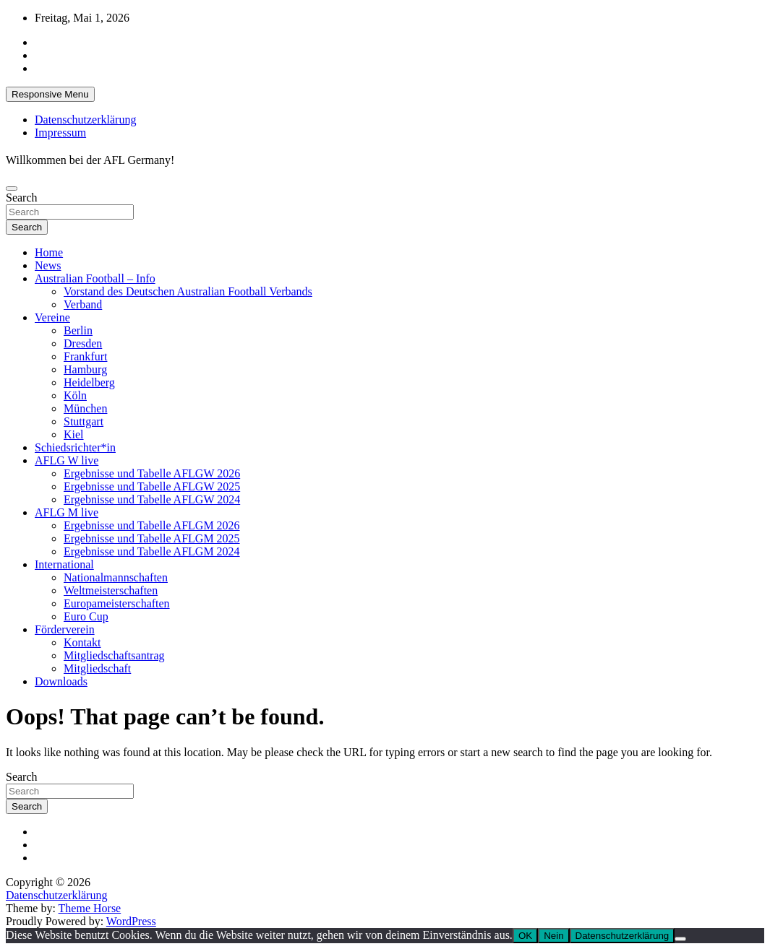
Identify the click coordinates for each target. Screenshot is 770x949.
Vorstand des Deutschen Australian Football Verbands (188, 291)
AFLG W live (66, 460)
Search (22, 197)
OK (525, 935)
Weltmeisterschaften (111, 590)
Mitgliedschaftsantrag (114, 655)
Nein (553, 935)
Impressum (60, 132)
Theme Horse (90, 908)
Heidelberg (89, 382)
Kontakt (82, 642)
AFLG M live (66, 512)
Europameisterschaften (117, 603)
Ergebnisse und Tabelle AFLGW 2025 (152, 486)
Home (49, 252)
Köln (75, 395)
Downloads (61, 681)
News (48, 265)
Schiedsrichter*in (75, 447)
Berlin (78, 330)
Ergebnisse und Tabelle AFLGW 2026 (152, 473)
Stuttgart (83, 421)
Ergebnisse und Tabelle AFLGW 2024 (152, 499)
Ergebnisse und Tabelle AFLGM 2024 (152, 551)
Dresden (83, 343)
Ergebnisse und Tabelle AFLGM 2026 (152, 525)
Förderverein (65, 629)
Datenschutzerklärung (85, 119)
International (64, 564)
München (85, 408)
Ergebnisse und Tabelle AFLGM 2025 (152, 538)
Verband (83, 304)
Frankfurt (85, 356)
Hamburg (85, 369)
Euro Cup (86, 616)
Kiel (74, 434)
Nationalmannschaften (116, 577)
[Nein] (680, 939)
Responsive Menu (50, 94)
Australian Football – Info (95, 278)
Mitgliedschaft (97, 668)
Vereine (52, 317)
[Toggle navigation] (11, 188)
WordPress (131, 921)
